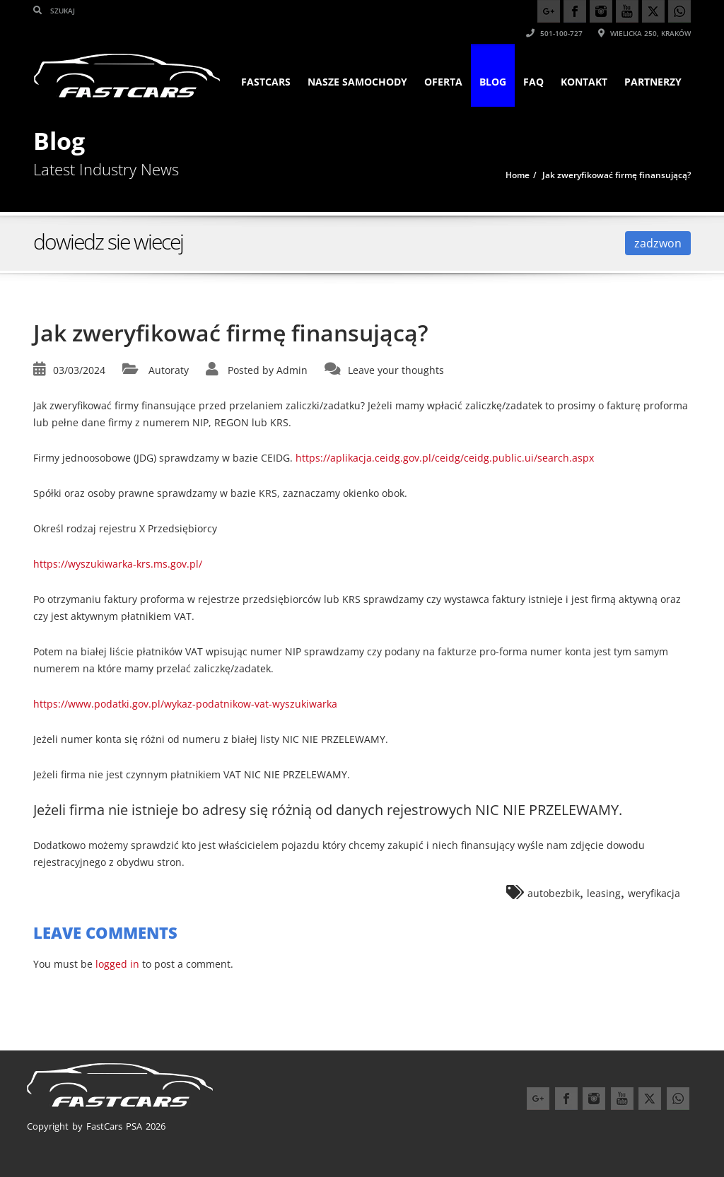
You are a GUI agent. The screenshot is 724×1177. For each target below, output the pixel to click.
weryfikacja (654, 893)
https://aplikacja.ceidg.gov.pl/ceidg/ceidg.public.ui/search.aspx (445, 457)
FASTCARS (266, 81)
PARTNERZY (653, 81)
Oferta (443, 81)
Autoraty (168, 370)
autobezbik (553, 893)
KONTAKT (584, 81)
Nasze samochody (357, 81)
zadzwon (658, 243)
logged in (117, 964)
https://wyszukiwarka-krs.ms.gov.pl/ (117, 563)
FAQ (533, 81)
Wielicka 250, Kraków (644, 33)
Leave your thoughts (396, 370)
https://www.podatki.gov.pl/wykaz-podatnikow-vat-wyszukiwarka (185, 703)
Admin (292, 370)
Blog (492, 81)
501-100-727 (554, 33)
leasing (604, 893)
